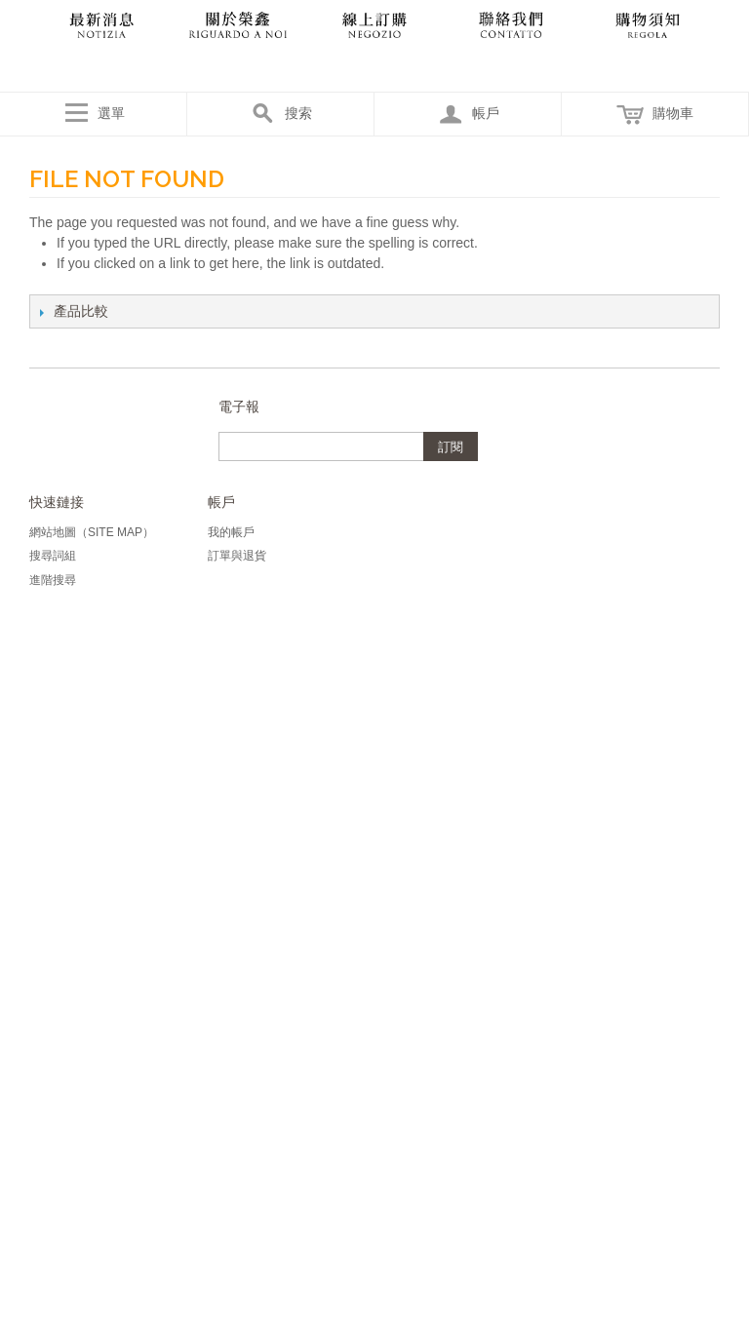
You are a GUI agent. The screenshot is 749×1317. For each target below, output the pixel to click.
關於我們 (238, 25)
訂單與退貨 (237, 555)
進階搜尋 (52, 580)
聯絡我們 (511, 25)
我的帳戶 (231, 532)
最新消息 (101, 25)
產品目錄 (374, 25)
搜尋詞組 (52, 555)
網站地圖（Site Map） (91, 532)
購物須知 (647, 25)
